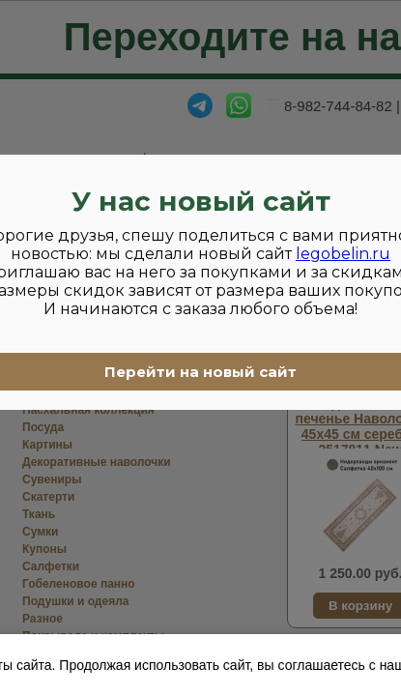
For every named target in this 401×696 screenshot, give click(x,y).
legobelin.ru (343, 254)
